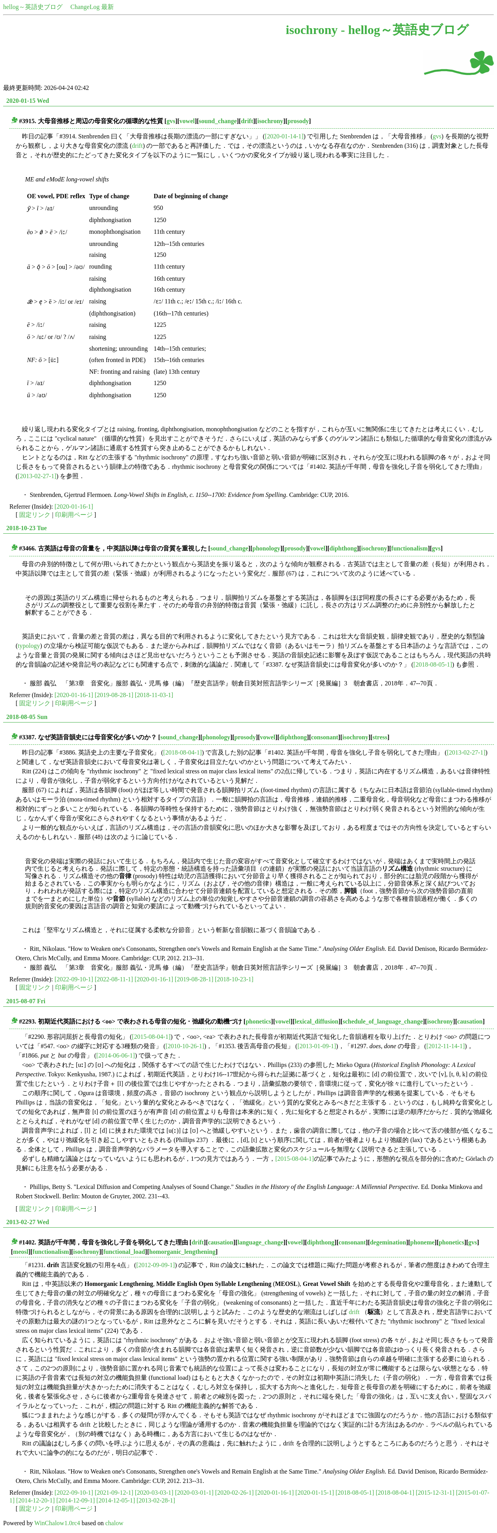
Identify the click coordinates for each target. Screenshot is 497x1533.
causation (470, 1021)
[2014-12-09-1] (75, 1500)
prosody (298, 121)
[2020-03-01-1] (194, 1492)
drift (247, 121)
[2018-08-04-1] (182, 752)
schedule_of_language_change (383, 1021)
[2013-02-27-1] (37, 476)
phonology (266, 548)
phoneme (422, 1242)
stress (380, 737)
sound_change (218, 121)
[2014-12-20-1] (35, 1500)
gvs (171, 121)
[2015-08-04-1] (151, 1036)
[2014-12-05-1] (116, 1500)
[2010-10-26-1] (184, 1046)
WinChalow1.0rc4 (57, 1523)
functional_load (124, 1251)
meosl (20, 1251)
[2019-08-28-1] (114, 695)
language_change (260, 1242)
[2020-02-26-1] (234, 1492)
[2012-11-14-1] (445, 1046)
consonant (324, 737)
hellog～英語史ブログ (33, 7)
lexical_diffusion (317, 1021)
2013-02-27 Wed (27, 1222)
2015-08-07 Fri (25, 1001)
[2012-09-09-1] (155, 1265)
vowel (187, 121)
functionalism (409, 548)
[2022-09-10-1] (74, 979)
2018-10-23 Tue (26, 528)
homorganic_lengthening (182, 1251)
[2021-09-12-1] (114, 1492)
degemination (388, 1242)
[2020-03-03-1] (154, 1492)
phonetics (258, 1021)
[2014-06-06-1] (115, 1055)
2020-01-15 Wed (27, 100)
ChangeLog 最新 (92, 7)
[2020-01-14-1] (284, 136)
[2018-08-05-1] (432, 664)
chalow (114, 1523)
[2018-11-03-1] (154, 695)
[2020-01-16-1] (74, 506)
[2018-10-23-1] (234, 979)
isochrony (270, 121)
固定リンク (34, 514)
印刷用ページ (74, 514)
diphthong (343, 548)
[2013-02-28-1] (155, 1500)
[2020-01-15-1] (314, 1492)
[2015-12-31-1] (435, 1492)
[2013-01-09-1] (317, 1046)
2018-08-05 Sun (26, 717)
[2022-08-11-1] (114, 979)
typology (29, 645)
